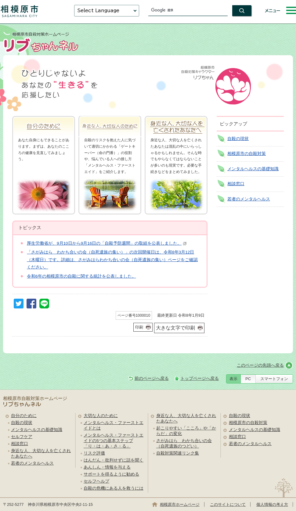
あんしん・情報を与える (107, 467)
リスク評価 (94, 453)
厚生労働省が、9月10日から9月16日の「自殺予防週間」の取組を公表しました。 (107, 243)
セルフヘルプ (96, 481)
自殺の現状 (238, 138)
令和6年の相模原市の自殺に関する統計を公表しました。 (81, 276)
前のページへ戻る (152, 378)
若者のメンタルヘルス (248, 199)
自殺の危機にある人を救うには (113, 488)
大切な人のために (101, 415)
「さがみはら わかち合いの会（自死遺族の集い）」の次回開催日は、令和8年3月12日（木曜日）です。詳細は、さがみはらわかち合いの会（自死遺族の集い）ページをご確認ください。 (112, 259)
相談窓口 (235, 184)
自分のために (24, 415)
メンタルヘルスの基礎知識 (253, 169)
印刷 (139, 327)
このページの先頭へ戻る (260, 365)
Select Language (98, 10)
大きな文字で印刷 (175, 327)
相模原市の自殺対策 (246, 153)
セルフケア (21, 436)
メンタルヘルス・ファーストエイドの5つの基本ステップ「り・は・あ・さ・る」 (113, 440)
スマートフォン (274, 378)
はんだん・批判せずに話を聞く (113, 460)
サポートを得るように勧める (111, 474)
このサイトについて (228, 504)
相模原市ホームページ (180, 504)
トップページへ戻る (199, 378)
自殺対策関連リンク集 (177, 453)
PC (248, 378)
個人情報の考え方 (272, 504)
